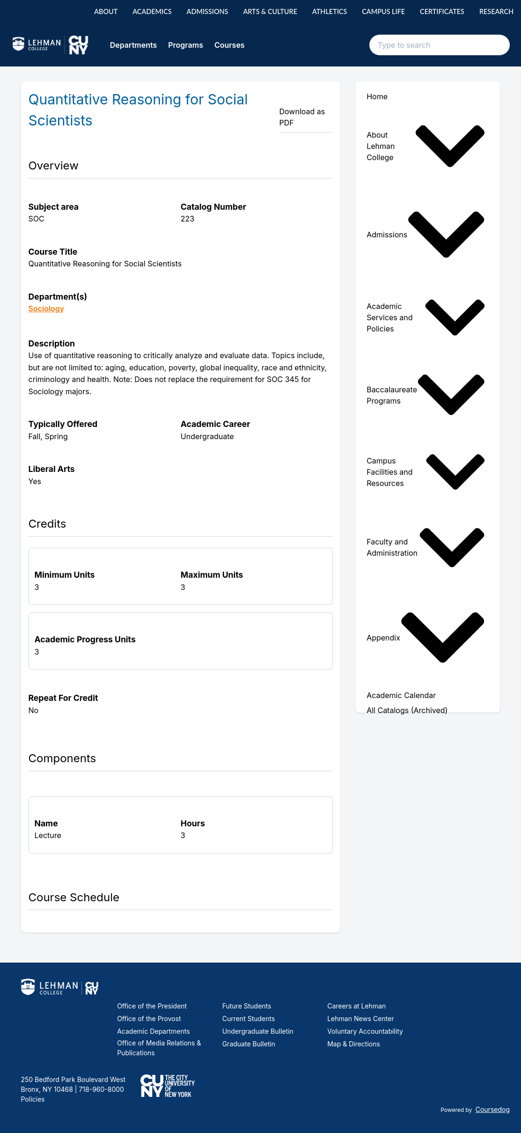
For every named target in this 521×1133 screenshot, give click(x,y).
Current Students (248, 1019)
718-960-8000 (100, 1089)
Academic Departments (153, 1031)
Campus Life (383, 11)
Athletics (329, 11)
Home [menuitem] (377, 96)
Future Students (247, 1006)
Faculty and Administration (426, 547)
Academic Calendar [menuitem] (401, 695)
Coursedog (493, 1109)
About (105, 11)
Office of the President (152, 1006)
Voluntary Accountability (365, 1031)
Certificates (442, 11)
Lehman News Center (360, 1019)
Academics (151, 11)
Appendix (426, 637)
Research (496, 11)
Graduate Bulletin (248, 1044)
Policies (33, 1099)
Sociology (47, 308)
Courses (229, 45)
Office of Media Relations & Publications (159, 1048)
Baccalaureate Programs (426, 395)
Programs (185, 45)
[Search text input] (439, 45)
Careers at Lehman (356, 1006)
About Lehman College (426, 146)
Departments (133, 45)
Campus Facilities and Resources (426, 472)
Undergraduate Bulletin (258, 1031)
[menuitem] (427, 146)
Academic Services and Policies (426, 317)
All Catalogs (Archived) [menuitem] (407, 710)
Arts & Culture (270, 11)
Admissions (207, 11)
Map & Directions (353, 1044)
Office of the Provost (149, 1019)
